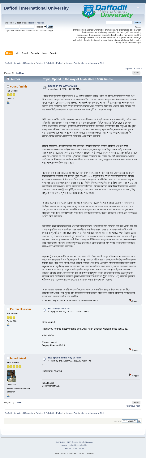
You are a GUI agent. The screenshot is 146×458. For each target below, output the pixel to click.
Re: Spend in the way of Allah (64, 357)
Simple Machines (86, 442)
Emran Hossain (20, 309)
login (31, 23)
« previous (130, 68)
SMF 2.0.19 (61, 442)
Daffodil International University (36, 8)
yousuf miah (18, 86)
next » (139, 68)
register (40, 23)
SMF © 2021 (72, 442)
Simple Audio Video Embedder (74, 445)
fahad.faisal (18, 358)
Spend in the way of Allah (62, 86)
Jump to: (118, 421)
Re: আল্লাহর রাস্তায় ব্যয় (59, 308)
